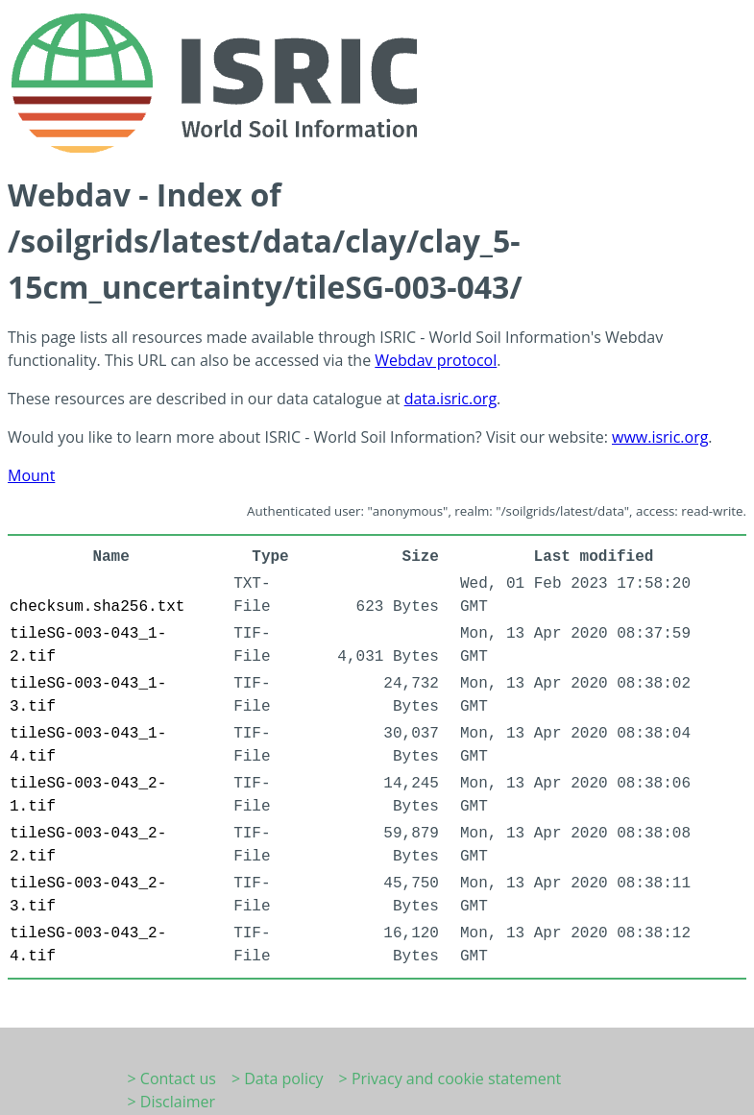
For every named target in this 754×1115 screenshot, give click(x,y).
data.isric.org (450, 398)
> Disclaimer (172, 1101)
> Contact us (172, 1078)
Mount (31, 475)
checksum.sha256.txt (97, 607)
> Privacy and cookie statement (450, 1078)
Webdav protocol (436, 360)
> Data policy (277, 1078)
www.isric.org (660, 437)
